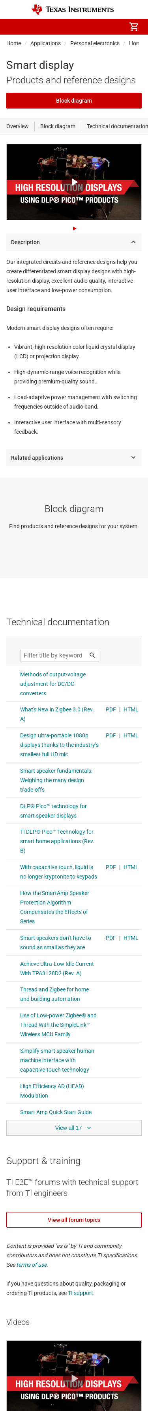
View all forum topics (74, 1220)
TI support (80, 1293)
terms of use (31, 1265)
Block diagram (74, 101)
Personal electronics (95, 43)
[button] (14, 27)
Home (13, 43)
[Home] (72, 9)
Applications (45, 43)
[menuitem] (67, 27)
